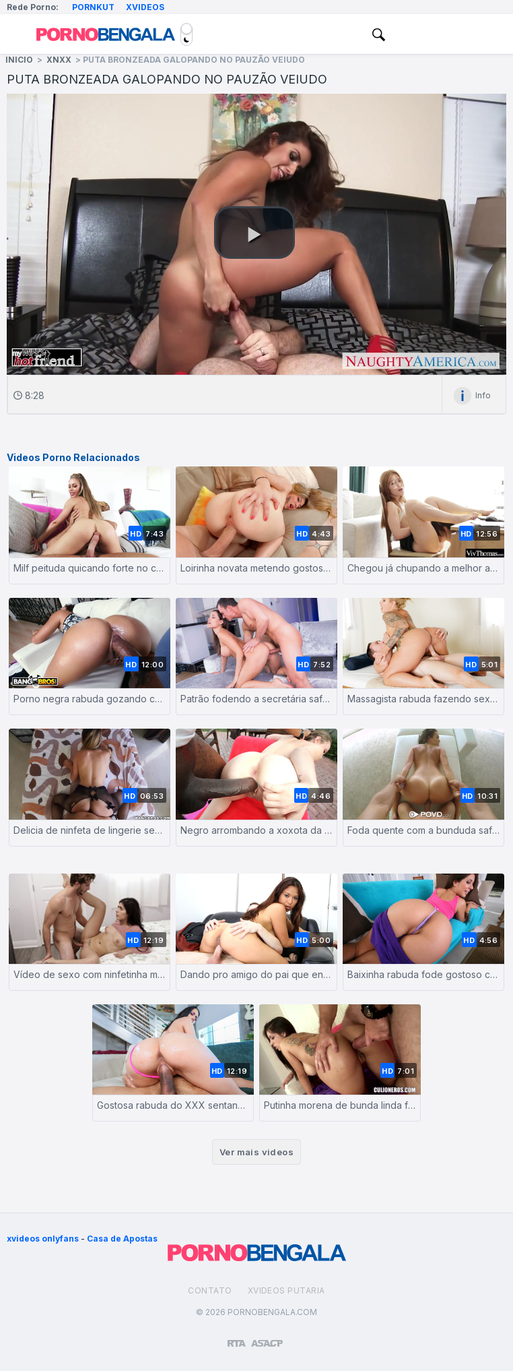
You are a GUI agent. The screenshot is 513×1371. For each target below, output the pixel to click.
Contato (210, 1290)
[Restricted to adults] (237, 1338)
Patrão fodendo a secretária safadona (256, 698)
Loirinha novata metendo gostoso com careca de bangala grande (256, 568)
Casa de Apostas (122, 1238)
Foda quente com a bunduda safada (423, 830)
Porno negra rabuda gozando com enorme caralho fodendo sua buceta (89, 698)
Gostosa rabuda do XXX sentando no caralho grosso (173, 1105)
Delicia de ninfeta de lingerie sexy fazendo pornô (89, 830)
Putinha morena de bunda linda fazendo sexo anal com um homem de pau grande (340, 1105)
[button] (254, 232)
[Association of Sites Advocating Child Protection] (267, 1337)
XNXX (58, 60)
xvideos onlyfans (43, 1238)
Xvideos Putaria (286, 1290)
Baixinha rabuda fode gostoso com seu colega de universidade (423, 974)
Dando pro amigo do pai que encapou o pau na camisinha (256, 974)
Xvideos (145, 7)
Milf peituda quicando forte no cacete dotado (89, 568)
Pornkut (93, 7)
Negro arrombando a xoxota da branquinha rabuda (256, 830)
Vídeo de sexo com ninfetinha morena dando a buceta (89, 974)
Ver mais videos (256, 1152)
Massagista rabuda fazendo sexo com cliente (423, 698)
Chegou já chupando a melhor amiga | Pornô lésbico (423, 568)
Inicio (19, 60)
